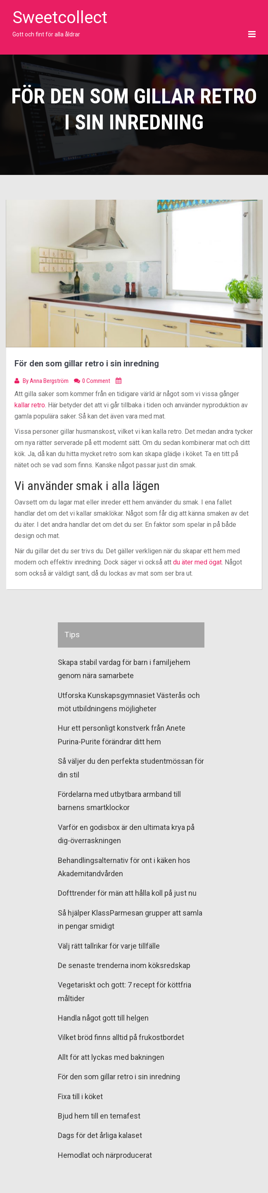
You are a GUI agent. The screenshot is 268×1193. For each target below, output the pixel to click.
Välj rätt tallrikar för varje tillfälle (109, 946)
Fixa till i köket (80, 1096)
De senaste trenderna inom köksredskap (124, 965)
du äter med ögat (197, 562)
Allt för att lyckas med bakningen (111, 1057)
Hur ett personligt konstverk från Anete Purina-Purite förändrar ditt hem (121, 735)
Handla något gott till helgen (103, 1018)
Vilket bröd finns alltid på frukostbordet (121, 1037)
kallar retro (29, 405)
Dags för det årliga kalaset (100, 1135)
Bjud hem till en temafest (99, 1116)
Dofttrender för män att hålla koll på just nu (127, 893)
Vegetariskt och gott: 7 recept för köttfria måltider (124, 991)
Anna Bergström (50, 381)
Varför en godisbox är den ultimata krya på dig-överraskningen (126, 834)
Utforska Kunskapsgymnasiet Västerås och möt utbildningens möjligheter (129, 702)
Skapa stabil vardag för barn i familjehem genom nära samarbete (124, 669)
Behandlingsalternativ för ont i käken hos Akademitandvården (124, 867)
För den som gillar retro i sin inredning (119, 1076)
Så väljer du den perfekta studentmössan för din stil (131, 768)
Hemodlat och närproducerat (105, 1155)
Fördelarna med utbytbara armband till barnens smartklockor (119, 801)
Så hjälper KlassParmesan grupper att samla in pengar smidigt (130, 919)
